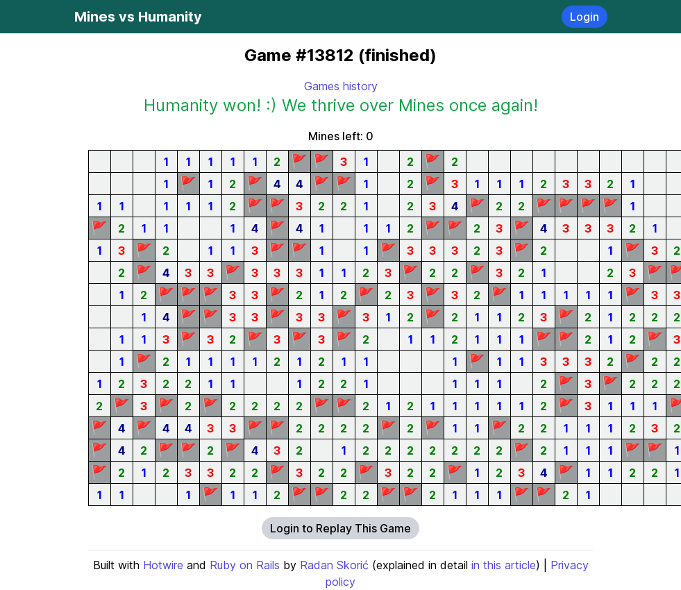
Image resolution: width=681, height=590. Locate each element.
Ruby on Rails (245, 565)
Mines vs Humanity (138, 16)
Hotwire (163, 565)
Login (584, 17)
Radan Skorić (334, 565)
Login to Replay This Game (340, 528)
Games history (341, 86)
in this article (503, 565)
